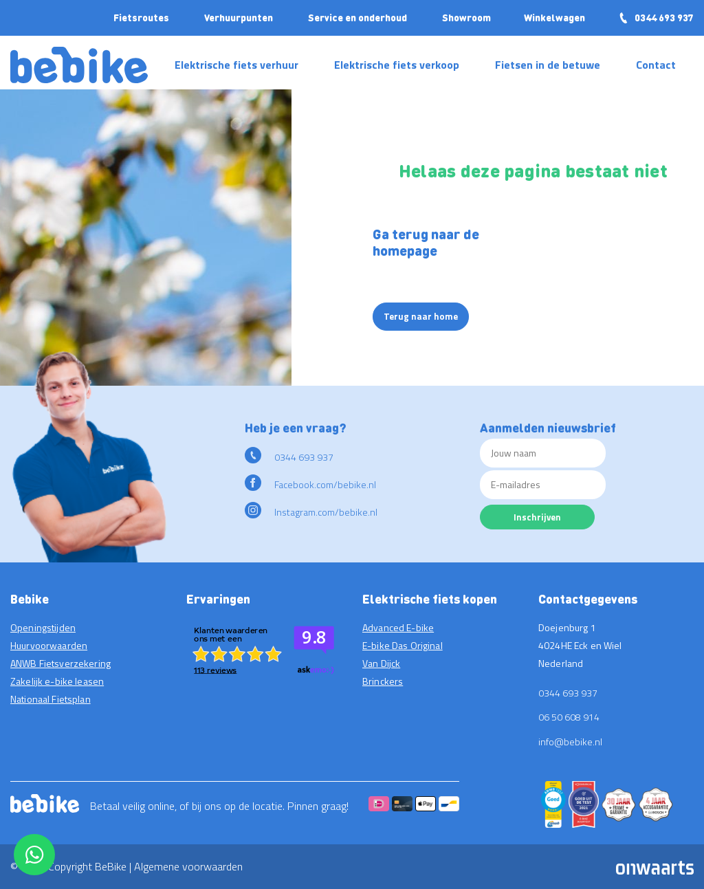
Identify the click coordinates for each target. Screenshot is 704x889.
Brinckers (382, 681)
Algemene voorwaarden (188, 866)
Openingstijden (43, 627)
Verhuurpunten (238, 17)
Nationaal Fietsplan (50, 699)
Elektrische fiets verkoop (396, 64)
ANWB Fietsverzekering (60, 663)
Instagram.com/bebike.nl (311, 512)
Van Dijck (381, 663)
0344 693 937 (656, 17)
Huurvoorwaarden (48, 645)
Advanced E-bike (398, 627)
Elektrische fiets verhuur (236, 64)
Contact (656, 64)
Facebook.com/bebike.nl (310, 484)
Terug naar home (421, 316)
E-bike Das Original (402, 645)
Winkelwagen (554, 17)
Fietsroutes (141, 17)
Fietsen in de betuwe (547, 64)
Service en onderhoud (357, 17)
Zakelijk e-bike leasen (57, 681)
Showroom (466, 17)
